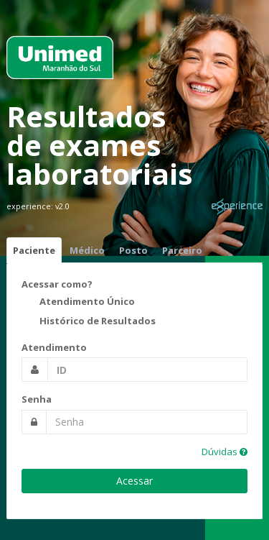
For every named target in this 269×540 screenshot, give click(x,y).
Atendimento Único (78, 303)
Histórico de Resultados (89, 322)
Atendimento (54, 347)
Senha (37, 399)
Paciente (34, 250)
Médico (87, 250)
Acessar (134, 481)
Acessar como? (57, 284)
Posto (133, 250)
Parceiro (182, 250)
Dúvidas (224, 451)
